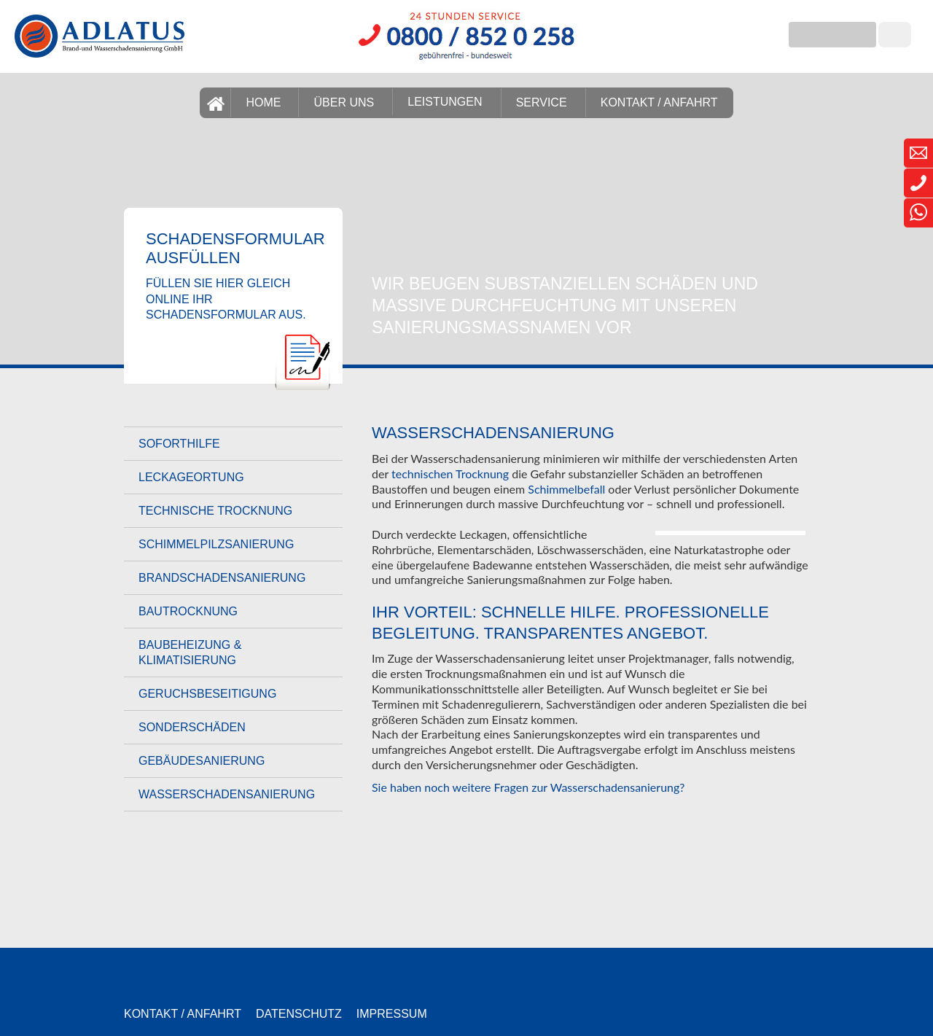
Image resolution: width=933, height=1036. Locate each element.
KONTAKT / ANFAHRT (659, 102)
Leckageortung (191, 477)
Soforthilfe (179, 443)
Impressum (391, 1014)
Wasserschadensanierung (226, 794)
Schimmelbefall (566, 489)
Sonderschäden (192, 727)
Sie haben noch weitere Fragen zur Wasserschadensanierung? (528, 787)
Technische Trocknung (215, 511)
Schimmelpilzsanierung (216, 544)
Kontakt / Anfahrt (182, 1014)
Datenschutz (299, 1014)
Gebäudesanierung (201, 761)
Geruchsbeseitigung (207, 694)
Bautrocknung (188, 611)
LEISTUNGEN (444, 102)
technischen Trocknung (450, 473)
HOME (263, 102)
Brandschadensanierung (221, 578)
